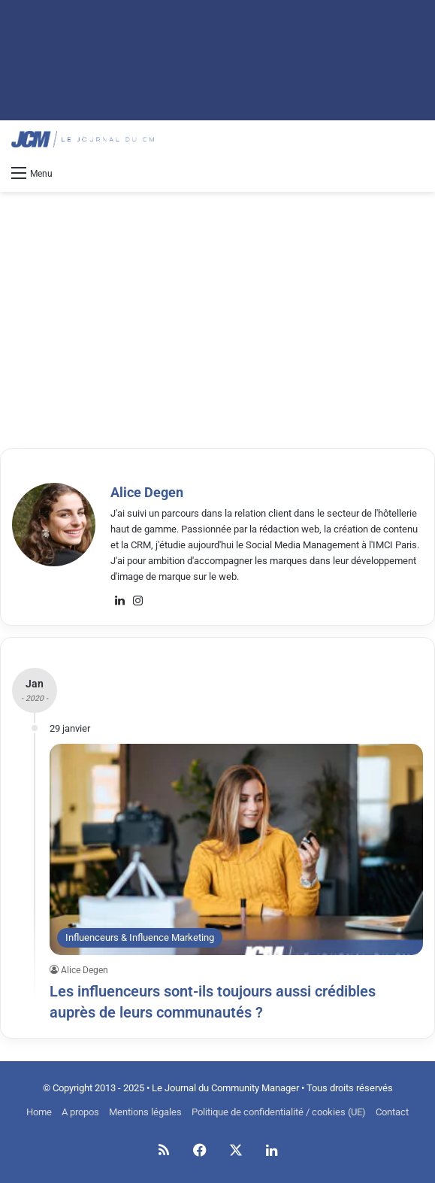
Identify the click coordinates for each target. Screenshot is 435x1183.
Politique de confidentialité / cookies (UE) (279, 1112)
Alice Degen (146, 492)
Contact (392, 1112)
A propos (80, 1112)
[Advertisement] (223, 312)
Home (39, 1112)
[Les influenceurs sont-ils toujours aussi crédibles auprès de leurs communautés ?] (236, 849)
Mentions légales (145, 1112)
